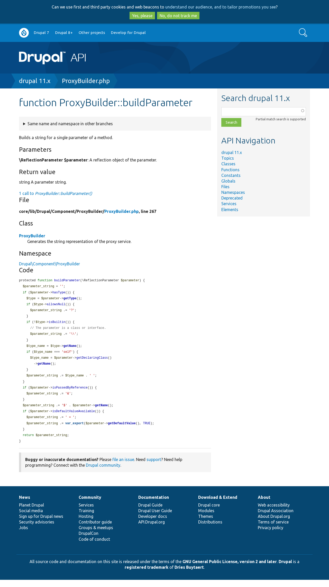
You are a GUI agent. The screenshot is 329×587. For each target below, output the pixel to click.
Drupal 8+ (64, 32)
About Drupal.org (274, 523)
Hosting (86, 523)
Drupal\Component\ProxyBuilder (49, 263)
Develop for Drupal (128, 32)
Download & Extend (217, 504)
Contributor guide (95, 529)
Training (86, 518)
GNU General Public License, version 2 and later (229, 568)
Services (228, 203)
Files (225, 186)
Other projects (92, 32)
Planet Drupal (31, 512)
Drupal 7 (41, 32)
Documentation (153, 504)
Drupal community (103, 472)
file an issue (123, 466)
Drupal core (209, 512)
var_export (74, 430)
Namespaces (233, 192)
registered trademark (146, 574)
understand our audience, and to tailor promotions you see (220, 7)
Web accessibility (274, 512)
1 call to (55, 193)
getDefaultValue (122, 430)
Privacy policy (270, 534)
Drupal (285, 568)
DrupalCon (88, 540)
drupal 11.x (34, 80)
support (154, 466)
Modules (206, 518)
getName (69, 349)
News (24, 504)
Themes (205, 523)
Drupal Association (276, 518)
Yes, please (142, 15)
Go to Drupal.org (24, 33)
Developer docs (152, 523)
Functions (230, 169)
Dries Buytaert (189, 574)
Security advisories (36, 529)
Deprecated (232, 198)
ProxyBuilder (32, 235)
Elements (229, 209)
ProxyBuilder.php (86, 80)
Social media (31, 518)
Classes (228, 163)
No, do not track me (178, 15)
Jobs (23, 534)
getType (69, 299)
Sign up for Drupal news (41, 523)
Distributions (210, 529)
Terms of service (273, 529)
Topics (227, 158)
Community (90, 504)
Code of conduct (94, 546)
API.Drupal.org (151, 529)
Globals (228, 181)
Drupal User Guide (155, 518)
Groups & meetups (96, 534)
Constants (231, 175)
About (264, 504)
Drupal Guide (150, 512)
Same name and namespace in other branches (70, 123)
